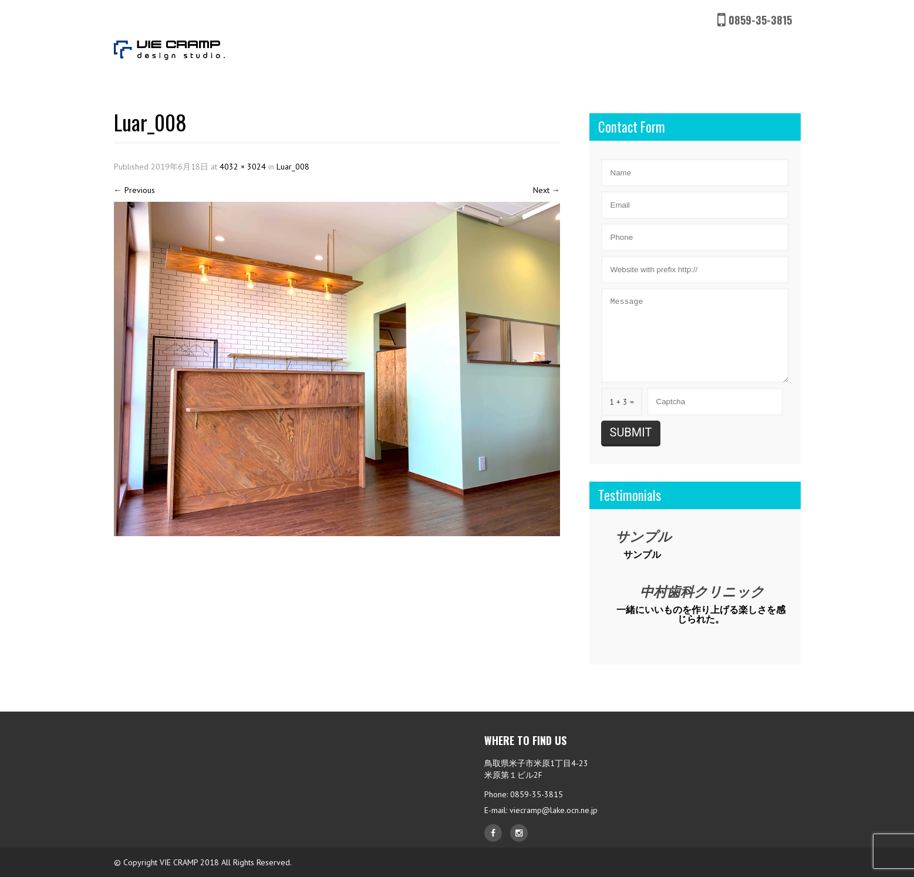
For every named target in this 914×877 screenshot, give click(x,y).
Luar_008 (292, 166)
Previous (134, 190)
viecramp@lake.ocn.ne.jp (554, 810)
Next (546, 190)
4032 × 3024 (243, 166)
